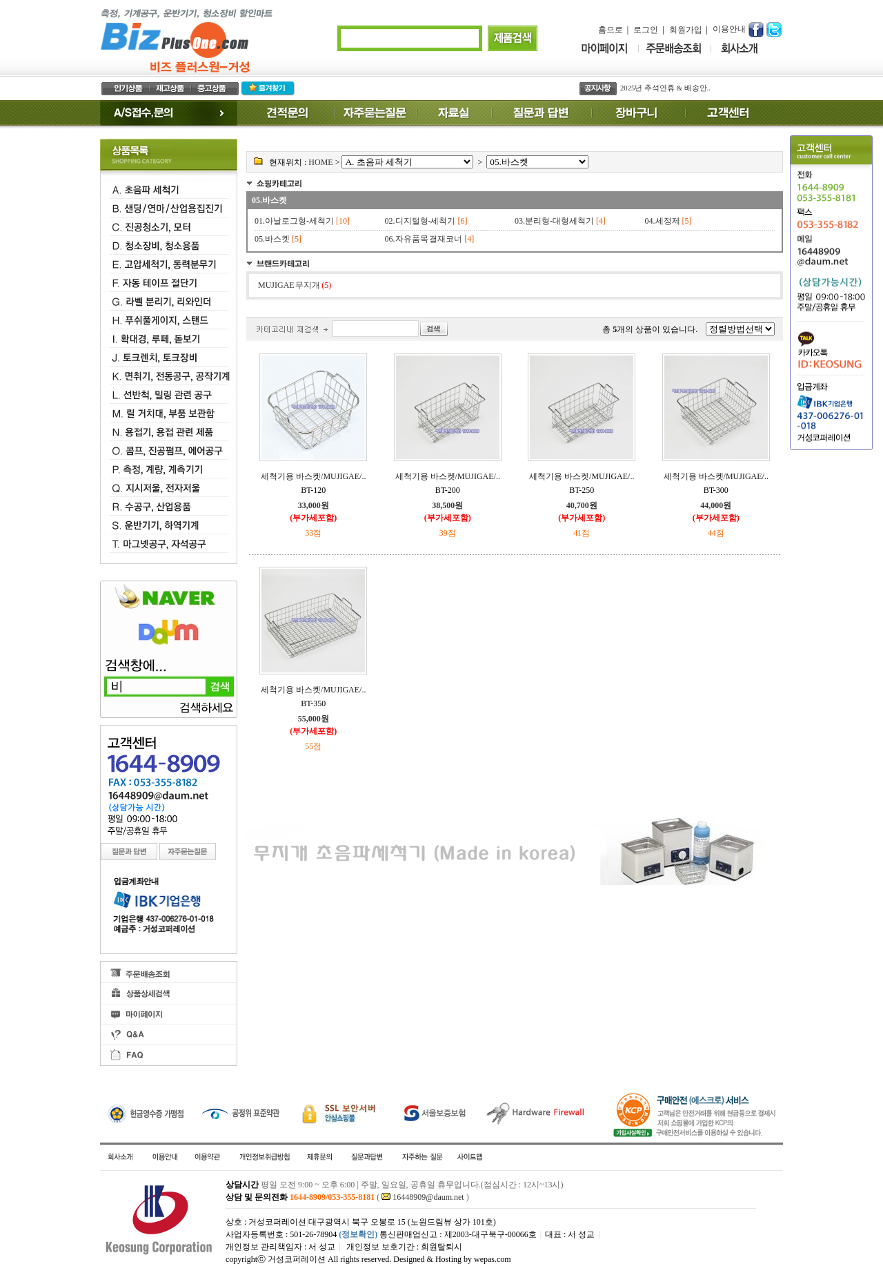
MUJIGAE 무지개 (294, 285)
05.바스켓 (269, 200)
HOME (320, 162)
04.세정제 (662, 221)
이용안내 (729, 29)
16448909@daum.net (428, 1197)
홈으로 (610, 30)
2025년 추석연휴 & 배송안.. (665, 88)
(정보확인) (358, 1234)
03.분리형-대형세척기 (554, 221)
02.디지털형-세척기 (420, 221)
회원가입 (685, 30)
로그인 (645, 30)
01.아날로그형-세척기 (294, 221)
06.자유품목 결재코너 (424, 239)
